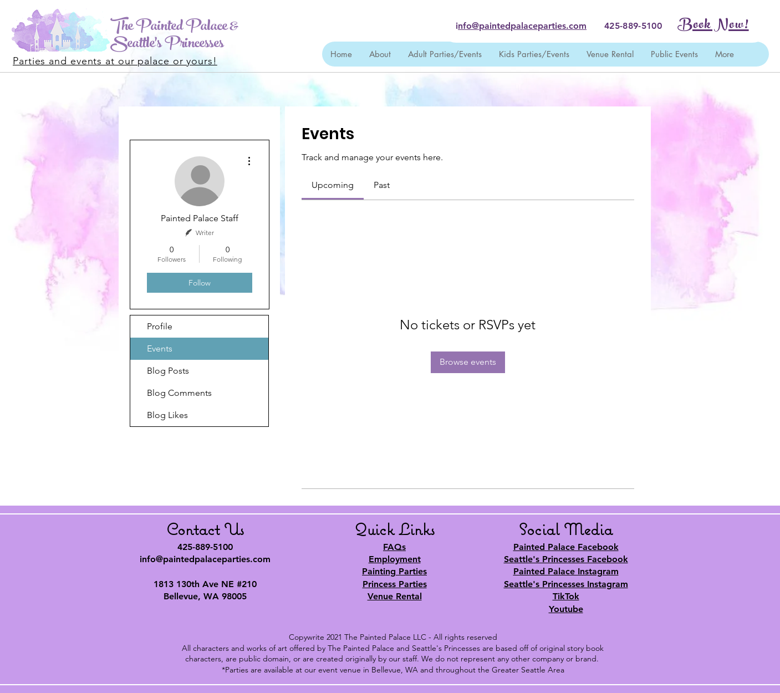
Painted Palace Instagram (566, 571)
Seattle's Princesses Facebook (566, 559)
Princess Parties (395, 584)
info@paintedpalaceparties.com (205, 559)
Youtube (566, 609)
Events (159, 348)
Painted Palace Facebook (566, 547)
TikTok (566, 596)
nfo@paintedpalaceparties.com (522, 26)
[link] (333, 185)
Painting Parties (394, 571)
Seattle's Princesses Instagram (566, 584)
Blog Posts (168, 370)
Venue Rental (395, 596)
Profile (159, 326)
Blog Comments (179, 393)
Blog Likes (167, 415)
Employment (395, 559)
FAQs (394, 547)
